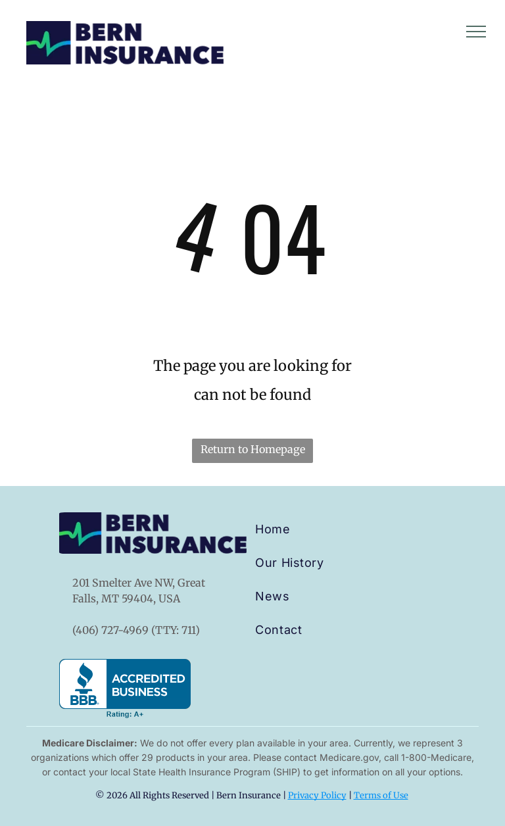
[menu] (476, 31)
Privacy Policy (317, 795)
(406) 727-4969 (110, 630)
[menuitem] (302, 529)
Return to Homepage (253, 449)
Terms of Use (381, 795)
